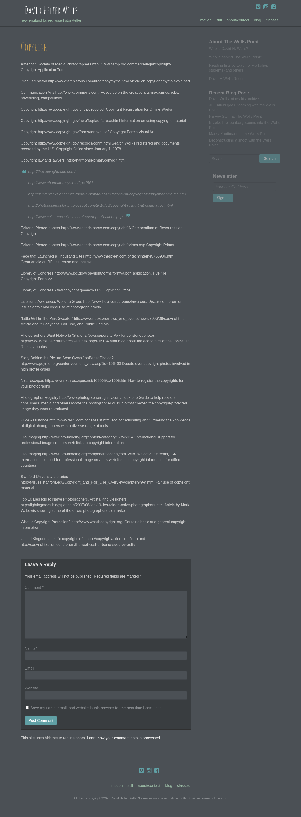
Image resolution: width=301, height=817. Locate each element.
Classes (272, 20)
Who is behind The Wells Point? (235, 57)
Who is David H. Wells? (228, 49)
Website (31, 688)
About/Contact (237, 20)
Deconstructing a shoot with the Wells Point (240, 142)
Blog (257, 20)
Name (31, 649)
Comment (34, 588)
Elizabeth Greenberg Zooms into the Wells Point (244, 125)
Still (219, 20)
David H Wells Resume (228, 79)
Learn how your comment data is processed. (124, 738)
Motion (205, 20)
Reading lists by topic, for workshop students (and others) (238, 67)
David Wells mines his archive (234, 99)
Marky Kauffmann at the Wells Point (239, 134)
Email (31, 668)
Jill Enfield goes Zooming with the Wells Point (242, 107)
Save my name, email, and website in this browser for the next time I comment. (96, 708)
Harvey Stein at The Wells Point (235, 116)
